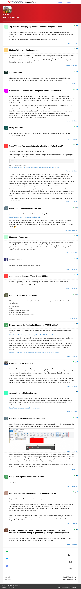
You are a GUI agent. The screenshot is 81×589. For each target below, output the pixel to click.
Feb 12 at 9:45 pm (71, 288)
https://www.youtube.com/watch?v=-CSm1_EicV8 (24, 408)
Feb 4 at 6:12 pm (72, 318)
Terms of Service (62, 587)
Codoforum (11, 587)
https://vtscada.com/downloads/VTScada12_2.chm (25, 217)
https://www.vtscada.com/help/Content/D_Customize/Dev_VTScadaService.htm (34, 353)
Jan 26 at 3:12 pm (71, 412)
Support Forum (31, 2)
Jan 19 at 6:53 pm (71, 486)
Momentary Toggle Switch (19, 237)
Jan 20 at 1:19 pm (71, 451)
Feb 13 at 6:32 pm (71, 269)
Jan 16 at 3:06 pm (71, 523)
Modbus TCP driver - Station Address (24, 50)
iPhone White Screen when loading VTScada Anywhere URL (33, 493)
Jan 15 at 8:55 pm (71, 544)
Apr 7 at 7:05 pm (72, 139)
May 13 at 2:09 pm (71, 84)
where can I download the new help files (25, 208)
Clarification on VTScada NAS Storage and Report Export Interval (35, 91)
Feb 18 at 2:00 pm (71, 171)
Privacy (69, 587)
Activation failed (15, 72)
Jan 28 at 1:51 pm (71, 356)
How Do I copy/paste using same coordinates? (27, 418)
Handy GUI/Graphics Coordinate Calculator (26, 477)
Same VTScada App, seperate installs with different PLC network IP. (36, 146)
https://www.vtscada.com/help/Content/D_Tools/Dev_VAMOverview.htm (32, 335)
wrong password (16, 128)
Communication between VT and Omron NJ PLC (28, 276)
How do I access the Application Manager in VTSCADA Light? (33, 325)
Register (61, 2)
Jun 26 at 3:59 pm (71, 43)
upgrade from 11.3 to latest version (23, 393)
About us (74, 587)
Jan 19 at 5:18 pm (71, 470)
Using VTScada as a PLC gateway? (23, 295)
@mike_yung (13, 214)
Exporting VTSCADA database (21, 363)
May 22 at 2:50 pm (71, 66)
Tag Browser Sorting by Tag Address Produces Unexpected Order (35, 27)
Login (69, 2)
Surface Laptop (15, 259)
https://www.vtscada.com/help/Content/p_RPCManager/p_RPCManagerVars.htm (34, 167)
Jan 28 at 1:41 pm (71, 386)
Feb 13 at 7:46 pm (71, 201)
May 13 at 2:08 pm (71, 121)
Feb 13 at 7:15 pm (71, 253)
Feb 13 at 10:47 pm (71, 230)
